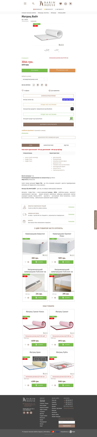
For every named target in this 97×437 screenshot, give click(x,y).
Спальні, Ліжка (44, 403)
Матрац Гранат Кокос (35, 312)
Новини (54, 402)
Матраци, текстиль (42, 401)
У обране (26, 90)
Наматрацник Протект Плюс (62, 235)
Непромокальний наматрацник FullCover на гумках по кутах (35, 271)
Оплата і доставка (57, 408)
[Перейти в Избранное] (61, 4)
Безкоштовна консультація (95, 219)
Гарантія (54, 404)
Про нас (54, 400)
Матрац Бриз (35, 352)
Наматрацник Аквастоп (35, 234)
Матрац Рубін (62, 352)
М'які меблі (43, 405)
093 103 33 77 (69, 402)
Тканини (42, 411)
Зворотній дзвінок (69, 408)
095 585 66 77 (69, 400)
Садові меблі (43, 415)
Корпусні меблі (44, 407)
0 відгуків (33, 21)
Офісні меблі (43, 409)
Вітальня (42, 417)
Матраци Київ (48, 434)
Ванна (41, 424)
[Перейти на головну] (48, 3)
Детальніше (25, 133)
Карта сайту (55, 414)
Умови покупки (56, 416)
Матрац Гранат (62, 312)
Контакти (54, 412)
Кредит (54, 406)
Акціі (41, 426)
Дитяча (42, 413)
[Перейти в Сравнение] (65, 4)
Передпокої (43, 422)
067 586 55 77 (69, 404)
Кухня (41, 420)
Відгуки (54, 410)
